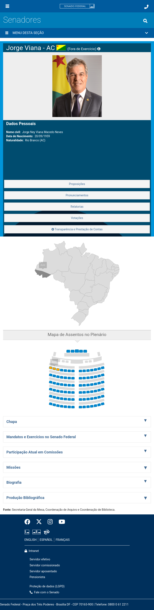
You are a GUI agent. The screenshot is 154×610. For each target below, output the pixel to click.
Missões (13, 467)
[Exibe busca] (145, 21)
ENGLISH (31, 540)
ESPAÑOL (46, 540)
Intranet (32, 551)
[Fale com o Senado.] (146, 7)
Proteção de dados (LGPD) (47, 586)
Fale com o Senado (44, 592)
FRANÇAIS (63, 540)
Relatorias (77, 206)
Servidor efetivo (40, 559)
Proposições (77, 184)
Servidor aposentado (43, 571)
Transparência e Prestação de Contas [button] (77, 229)
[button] (77, 33)
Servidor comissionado (45, 565)
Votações (77, 218)
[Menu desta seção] (7, 33)
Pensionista (37, 577)
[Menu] (7, 6)
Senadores (22, 20)
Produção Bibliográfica (25, 497)
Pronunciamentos (77, 195)
